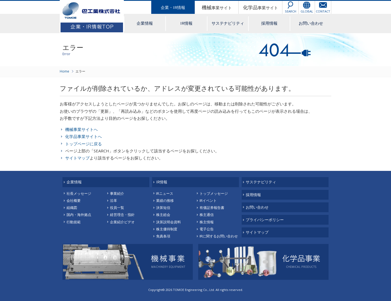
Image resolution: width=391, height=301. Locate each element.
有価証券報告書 (212, 207)
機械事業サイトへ (81, 129)
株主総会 (163, 214)
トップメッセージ (214, 193)
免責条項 (163, 236)
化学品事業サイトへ (83, 136)
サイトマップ (77, 158)
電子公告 (207, 229)
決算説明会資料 (168, 222)
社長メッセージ (79, 193)
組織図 (72, 207)
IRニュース (164, 193)
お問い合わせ (311, 23)
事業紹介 (117, 193)
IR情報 (186, 23)
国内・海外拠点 (79, 214)
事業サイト (217, 7)
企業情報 (145, 23)
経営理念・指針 (122, 214)
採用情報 (269, 23)
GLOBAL (307, 11)
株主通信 (207, 214)
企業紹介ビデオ (122, 222)
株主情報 (207, 222)
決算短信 (163, 207)
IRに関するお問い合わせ (219, 236)
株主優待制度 (166, 229)
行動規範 (74, 222)
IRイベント (208, 200)
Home (64, 71)
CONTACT (323, 11)
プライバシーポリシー (265, 219)
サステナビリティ (228, 23)
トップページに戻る (83, 143)
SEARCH (290, 11)
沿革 (113, 200)
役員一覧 (117, 207)
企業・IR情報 (173, 7)
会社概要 (74, 200)
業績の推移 (165, 200)
